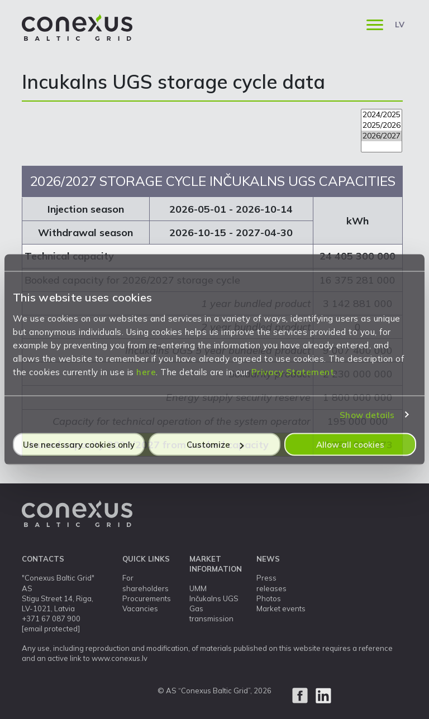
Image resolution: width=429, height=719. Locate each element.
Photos (268, 598)
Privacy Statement (293, 372)
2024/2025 (381, 114)
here (146, 372)
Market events (281, 608)
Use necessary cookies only (79, 444)
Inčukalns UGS (214, 598)
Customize (215, 444)
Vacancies (140, 608)
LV (399, 25)
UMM (198, 588)
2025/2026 (381, 125)
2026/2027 (381, 136)
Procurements (146, 598)
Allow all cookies (350, 444)
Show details (367, 414)
